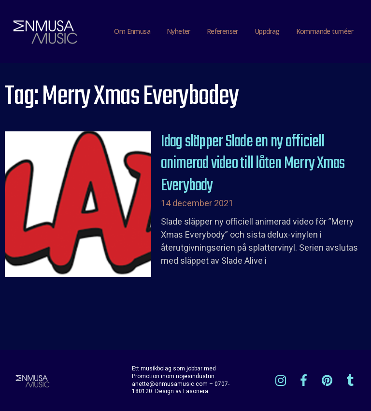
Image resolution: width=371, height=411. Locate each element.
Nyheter (178, 31)
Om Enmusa (132, 31)
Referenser (222, 31)
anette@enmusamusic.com (170, 384)
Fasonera (195, 391)
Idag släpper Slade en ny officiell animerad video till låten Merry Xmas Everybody (253, 164)
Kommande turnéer (324, 31)
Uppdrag (267, 31)
